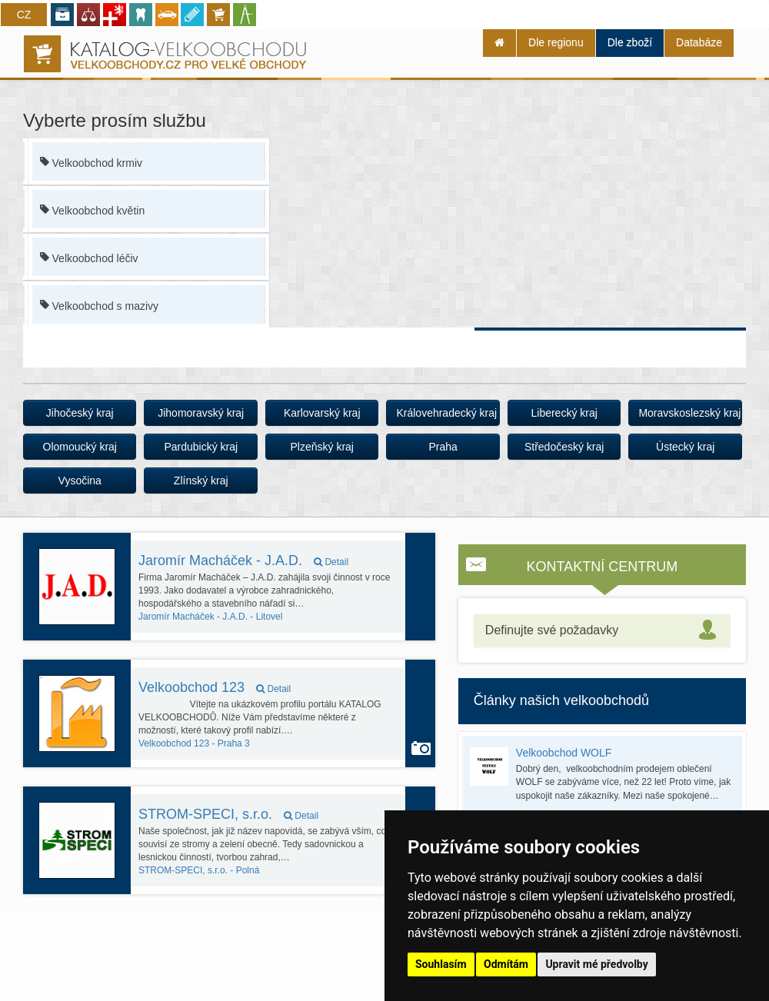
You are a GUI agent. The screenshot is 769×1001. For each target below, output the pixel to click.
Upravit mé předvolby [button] (596, 964)
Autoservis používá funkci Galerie (421, 748)
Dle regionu (556, 42)
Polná (198, 870)
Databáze (699, 42)
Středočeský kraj (564, 447)
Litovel (210, 616)
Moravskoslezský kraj (689, 413)
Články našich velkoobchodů (561, 700)
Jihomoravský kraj (201, 413)
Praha (443, 447)
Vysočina (80, 480)
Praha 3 (194, 743)
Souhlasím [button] (441, 964)
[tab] (602, 630)
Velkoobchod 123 (214, 687)
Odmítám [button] (506, 964)
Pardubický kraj (201, 447)
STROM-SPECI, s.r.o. (228, 814)
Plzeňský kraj (321, 447)
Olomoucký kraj (80, 447)
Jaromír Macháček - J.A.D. (243, 560)
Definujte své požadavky (551, 630)
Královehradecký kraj (446, 413)
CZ (24, 14)
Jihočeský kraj (80, 413)
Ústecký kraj (685, 447)
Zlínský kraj (201, 480)
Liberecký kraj (564, 413)
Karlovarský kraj (322, 413)
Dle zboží (630, 42)
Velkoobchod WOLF (564, 753)
